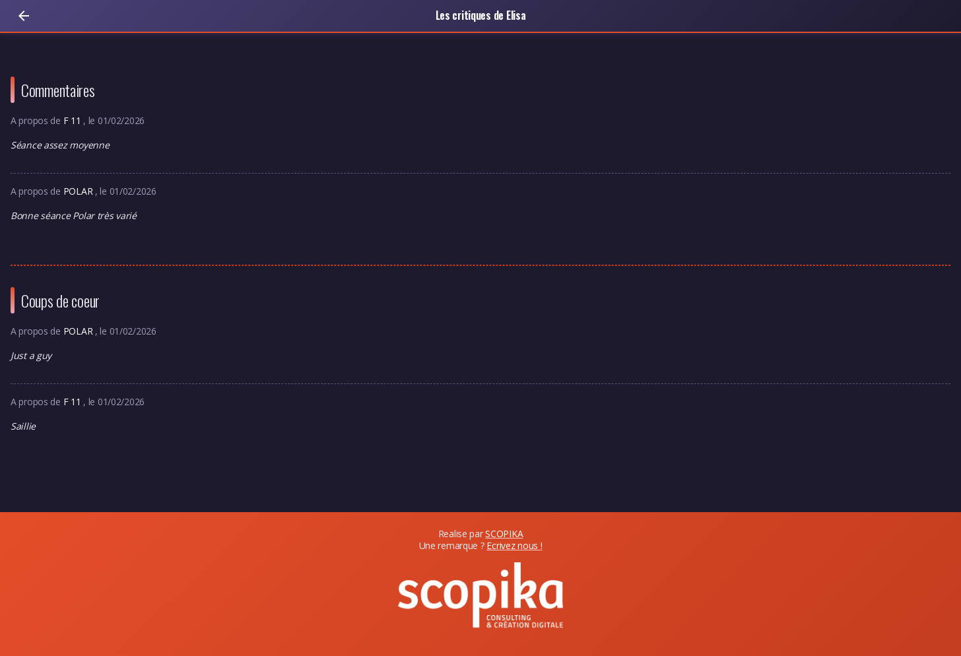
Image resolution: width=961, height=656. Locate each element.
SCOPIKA (504, 533)
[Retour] (24, 16)
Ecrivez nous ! (514, 545)
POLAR (79, 191)
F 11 (73, 120)
